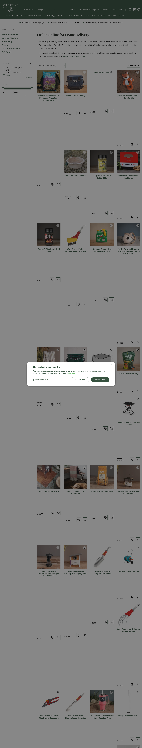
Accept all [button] (100, 380)
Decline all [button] (80, 380)
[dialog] (71, 374)
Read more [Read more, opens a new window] (71, 374)
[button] (40, 380)
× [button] (112, 364)
